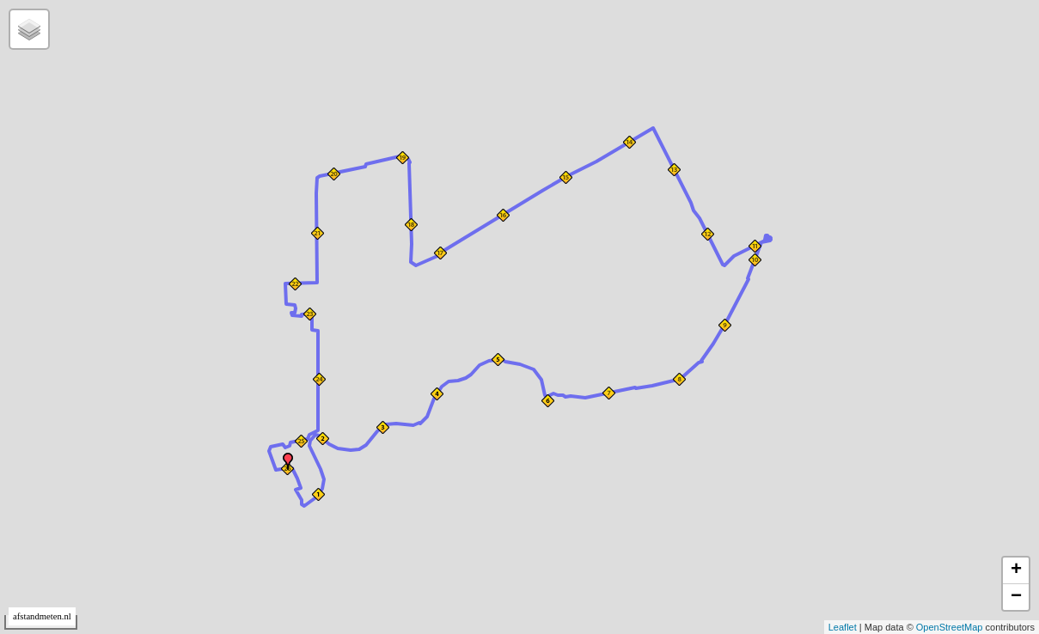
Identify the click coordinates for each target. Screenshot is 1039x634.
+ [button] (1016, 570)
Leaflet (842, 627)
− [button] (1016, 597)
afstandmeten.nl (42, 616)
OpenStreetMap (949, 627)
